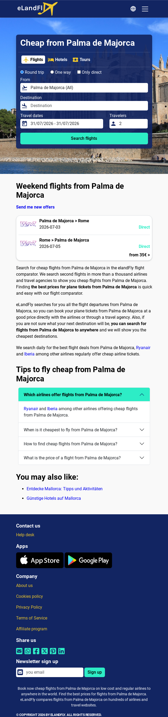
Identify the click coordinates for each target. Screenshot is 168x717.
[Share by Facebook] (36, 654)
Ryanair (143, 347)
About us (24, 585)
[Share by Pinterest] (53, 654)
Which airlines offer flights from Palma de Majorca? (73, 394)
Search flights (84, 138)
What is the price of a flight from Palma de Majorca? (72, 457)
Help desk (25, 534)
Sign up (95, 672)
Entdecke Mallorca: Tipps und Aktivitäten (65, 488)
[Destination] (87, 105)
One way (60, 72)
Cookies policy (29, 596)
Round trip (32, 72)
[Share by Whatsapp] (28, 654)
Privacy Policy (29, 607)
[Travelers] (132, 123)
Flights (33, 60)
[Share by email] (19, 654)
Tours (81, 60)
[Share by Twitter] (44, 654)
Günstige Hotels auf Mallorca (54, 498)
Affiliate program (31, 628)
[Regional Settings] (134, 9)
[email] (53, 672)
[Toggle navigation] (145, 9)
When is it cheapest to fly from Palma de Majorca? (70, 429)
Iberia (29, 354)
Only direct (89, 72)
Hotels (57, 60)
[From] (87, 87)
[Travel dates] (65, 123)
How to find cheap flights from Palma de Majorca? (70, 443)
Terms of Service (31, 618)
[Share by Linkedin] (61, 654)
